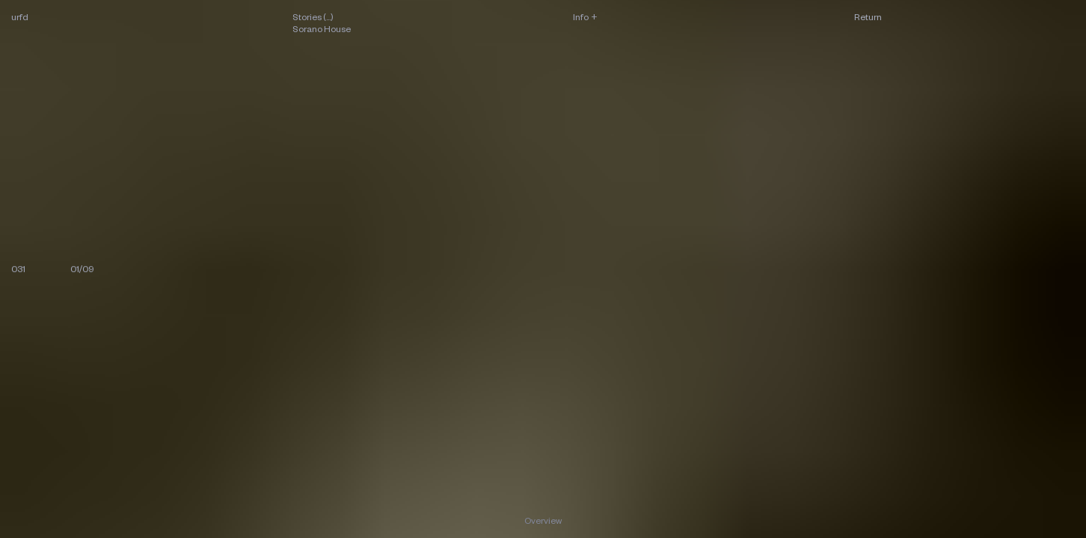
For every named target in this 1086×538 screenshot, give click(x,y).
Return (868, 16)
